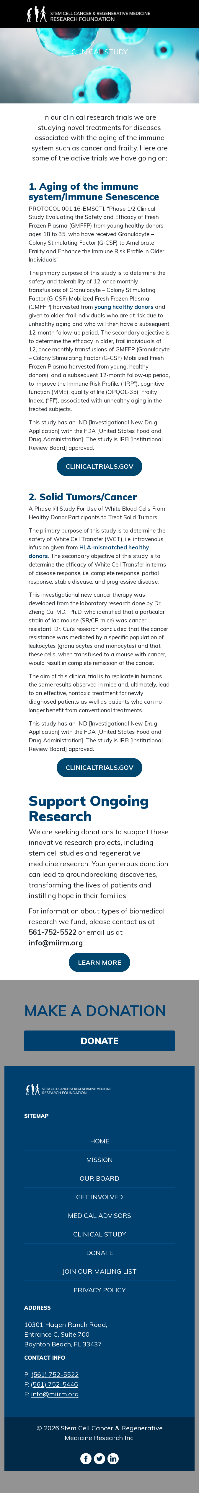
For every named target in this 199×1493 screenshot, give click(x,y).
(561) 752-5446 (54, 1384)
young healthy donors (124, 306)
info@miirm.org (55, 1394)
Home (99, 1141)
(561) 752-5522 (55, 1374)
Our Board (99, 1178)
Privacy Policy (100, 1290)
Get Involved (99, 1197)
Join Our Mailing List (99, 1271)
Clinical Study (99, 1234)
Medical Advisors (99, 1215)
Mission (99, 1160)
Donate (99, 1253)
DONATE (99, 1040)
